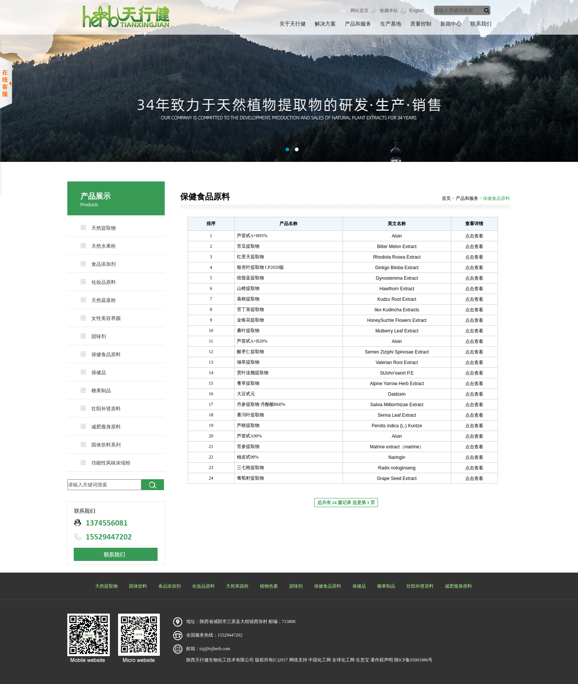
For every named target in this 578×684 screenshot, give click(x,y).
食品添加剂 (103, 264)
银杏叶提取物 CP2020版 (260, 267)
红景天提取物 (250, 256)
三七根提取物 (250, 467)
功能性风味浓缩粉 (110, 463)
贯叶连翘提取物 (253, 372)
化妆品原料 (103, 282)
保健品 (98, 372)
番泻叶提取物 (250, 414)
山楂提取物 (248, 288)
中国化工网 (319, 660)
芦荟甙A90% (249, 436)
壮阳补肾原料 (106, 408)
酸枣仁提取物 (250, 351)
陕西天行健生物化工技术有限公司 (220, 660)
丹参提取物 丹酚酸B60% (261, 404)
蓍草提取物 (248, 383)
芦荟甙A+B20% (252, 341)
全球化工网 (343, 660)
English (417, 10)
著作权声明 (381, 660)
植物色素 (269, 586)
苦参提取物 (248, 446)
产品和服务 (358, 24)
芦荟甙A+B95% (252, 235)
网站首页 (359, 10)
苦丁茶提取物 (250, 309)
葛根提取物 (248, 299)
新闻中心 (450, 24)
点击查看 (474, 236)
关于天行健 (292, 24)
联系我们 (481, 24)
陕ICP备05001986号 (413, 660)
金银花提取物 (250, 320)
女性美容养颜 (106, 318)
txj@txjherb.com (215, 648)
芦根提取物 (248, 425)
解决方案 (325, 24)
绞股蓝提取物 (250, 277)
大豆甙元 (246, 393)
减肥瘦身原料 (106, 427)
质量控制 (420, 24)
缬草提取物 (248, 362)
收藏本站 (389, 10)
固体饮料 (138, 586)
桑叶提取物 (248, 330)
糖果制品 (101, 390)
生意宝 (362, 660)
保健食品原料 (106, 354)
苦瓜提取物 (248, 246)
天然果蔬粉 (237, 586)
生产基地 (390, 24)
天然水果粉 (103, 246)
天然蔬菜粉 (103, 300)
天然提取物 (103, 228)
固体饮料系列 (106, 445)
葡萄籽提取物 (250, 478)
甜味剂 (98, 336)
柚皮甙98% (248, 457)
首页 (446, 198)
